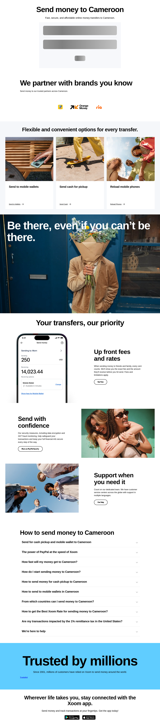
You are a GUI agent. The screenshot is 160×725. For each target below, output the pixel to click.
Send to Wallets (16, 204)
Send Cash (65, 204)
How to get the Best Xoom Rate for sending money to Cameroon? (80, 611)
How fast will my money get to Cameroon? (80, 562)
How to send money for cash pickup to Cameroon (80, 582)
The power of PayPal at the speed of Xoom (80, 552)
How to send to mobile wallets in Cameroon (80, 591)
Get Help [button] (101, 502)
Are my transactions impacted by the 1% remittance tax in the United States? (80, 621)
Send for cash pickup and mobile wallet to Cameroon (80, 542)
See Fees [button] (101, 382)
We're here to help (80, 631)
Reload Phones (117, 204)
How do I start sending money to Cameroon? (80, 572)
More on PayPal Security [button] (30, 449)
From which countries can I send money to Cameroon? (80, 601)
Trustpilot (24, 677)
